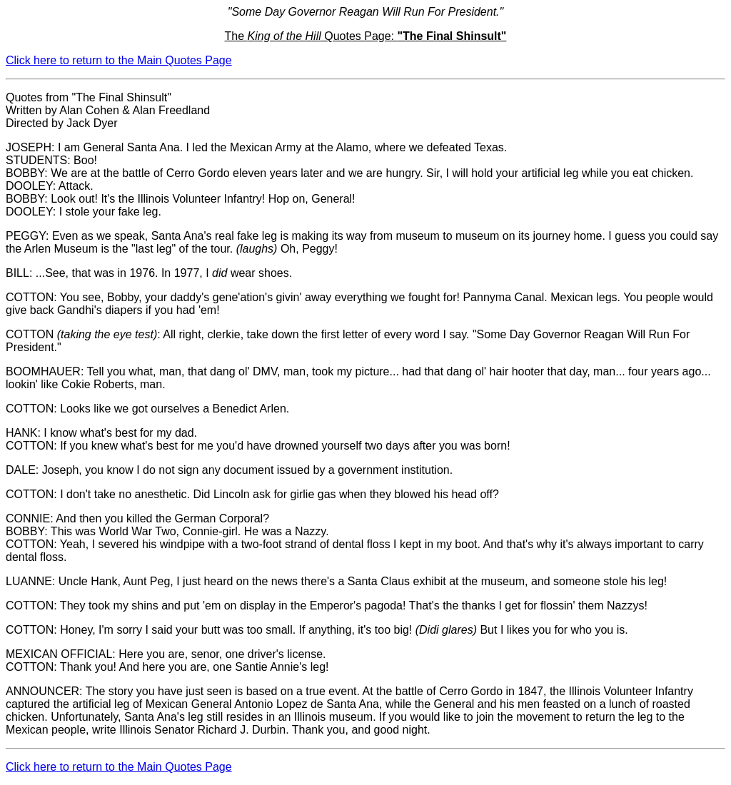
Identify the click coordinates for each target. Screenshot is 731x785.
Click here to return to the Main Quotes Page (119, 60)
